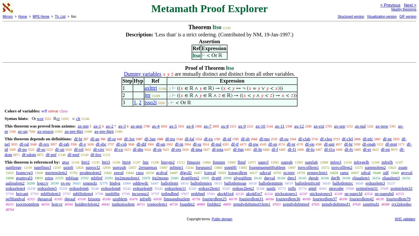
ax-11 (279, 126)
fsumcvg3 (24, 172)
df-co (118, 149)
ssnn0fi (230, 167)
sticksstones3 (321, 193)
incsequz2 (140, 193)
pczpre (289, 172)
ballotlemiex (201, 183)
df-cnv (98, 149)
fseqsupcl (204, 167)
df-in (179, 144)
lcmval (210, 172)
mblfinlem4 (83, 193)
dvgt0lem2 (190, 177)
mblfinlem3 (51, 193)
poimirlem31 (367, 188)
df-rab (64, 144)
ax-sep (339, 126)
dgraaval (44, 198)
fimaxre (193, 162)
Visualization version (382, 16)
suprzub (119, 167)
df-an (94, 138)
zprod (119, 172)
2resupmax (147, 167)
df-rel (78, 149)
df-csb (121, 144)
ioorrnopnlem (27, 204)
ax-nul (360, 126)
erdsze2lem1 (209, 188)
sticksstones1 (286, 193)
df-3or (129, 138)
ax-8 (224, 126)
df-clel (347, 138)
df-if (235, 144)
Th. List (60, 16)
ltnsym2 (168, 162)
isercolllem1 (308, 167)
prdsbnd (198, 193)
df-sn (272, 144)
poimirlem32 (401, 188)
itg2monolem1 (127, 177)
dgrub (314, 177)
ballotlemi (169, 183)
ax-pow (381, 126)
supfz (271, 188)
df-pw (253, 144)
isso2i (151, 102)
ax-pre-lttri (73, 131)
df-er (367, 149)
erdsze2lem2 (243, 188)
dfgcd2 (186, 172)
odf (386, 172)
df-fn (257, 149)
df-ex (208, 138)
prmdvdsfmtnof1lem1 (251, 204)
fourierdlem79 (398, 198)
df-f (275, 149)
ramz (344, 172)
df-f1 (292, 149)
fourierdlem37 (325, 198)
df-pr (291, 144)
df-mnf (73, 154)
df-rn (157, 149)
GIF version (407, 16)
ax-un (23, 131)
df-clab (304, 138)
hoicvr (57, 204)
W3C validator (405, 219)
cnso (140, 172)
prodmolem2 (90, 172)
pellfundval (15, 198)
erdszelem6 (79, 188)
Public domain (222, 219)
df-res (176, 149)
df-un (160, 144)
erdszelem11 (175, 188)
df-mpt (391, 144)
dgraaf (69, 198)
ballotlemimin (270, 183)
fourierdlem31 (251, 198)
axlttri (151, 88)
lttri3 (106, 162)
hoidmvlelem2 (87, 204)
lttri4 (126, 162)
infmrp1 (176, 167)
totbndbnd (170, 193)
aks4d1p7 (254, 193)
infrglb (145, 198)
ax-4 (155, 126)
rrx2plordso (401, 204)
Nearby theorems (403, 9)
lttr (148, 95)
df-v (82, 144)
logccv (42, 183)
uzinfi (68, 167)
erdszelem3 (375, 183)
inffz (292, 188)
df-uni (329, 144)
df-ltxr (96, 154)
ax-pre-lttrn (104, 131)
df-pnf (51, 154)
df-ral (24, 144)
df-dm (138, 149)
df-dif (141, 144)
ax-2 (109, 126)
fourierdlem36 (288, 198)
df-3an (149, 138)
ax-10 (260, 126)
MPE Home (41, 16)
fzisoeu (94, 198)
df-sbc (101, 144)
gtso (65, 162)
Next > (410, 5)
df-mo (264, 138)
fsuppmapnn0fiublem (267, 167)
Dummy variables (142, 74)
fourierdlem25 (214, 198)
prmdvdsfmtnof (296, 204)
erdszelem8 (110, 188)
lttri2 (85, 162)
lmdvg (115, 183)
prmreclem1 (317, 172)
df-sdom (29, 154)
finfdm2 (214, 204)
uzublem (120, 198)
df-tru (170, 138)
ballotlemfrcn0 (307, 183)
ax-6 (190, 126)
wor (40, 118)
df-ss (197, 144)
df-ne (387, 138)
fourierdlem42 (362, 198)
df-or (111, 138)
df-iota (217, 149)
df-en (385, 149)
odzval (265, 172)
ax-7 (207, 126)
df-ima (196, 149)
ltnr (146, 162)
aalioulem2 (15, 183)
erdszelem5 (47, 188)
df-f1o (329, 149)
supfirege (13, 167)
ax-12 (299, 126)
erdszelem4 (15, 188)
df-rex (44, 144)
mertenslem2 (56, 172)
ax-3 (122, 126)
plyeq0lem (243, 177)
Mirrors (8, 16)
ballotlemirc (343, 183)
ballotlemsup (235, 183)
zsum (402, 167)
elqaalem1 (361, 177)
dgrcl (291, 177)
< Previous (390, 5)
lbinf (242, 162)
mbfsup (72, 177)
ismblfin (112, 193)
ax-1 (97, 126)
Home (22, 16)
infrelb (387, 162)
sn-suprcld (353, 193)
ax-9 (242, 126)
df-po (22, 149)
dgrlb (335, 177)
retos (49, 177)
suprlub (311, 162)
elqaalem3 (391, 177)
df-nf (227, 138)
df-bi (78, 138)
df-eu (284, 138)
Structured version (350, 16)
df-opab (368, 144)
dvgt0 (216, 177)
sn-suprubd (384, 193)
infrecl (335, 162)
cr (58, 118)
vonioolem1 (157, 204)
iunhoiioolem (123, 204)
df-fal (189, 138)
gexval (406, 172)
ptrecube (336, 188)
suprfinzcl (42, 167)
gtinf (312, 188)
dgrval (269, 177)
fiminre (219, 162)
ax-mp (83, 126)
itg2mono (160, 177)
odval (366, 172)
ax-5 (173, 126)
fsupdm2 (187, 204)
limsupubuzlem (177, 198)
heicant (22, 193)
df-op (309, 144)
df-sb (245, 138)
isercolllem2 (341, 167)
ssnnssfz (90, 183)
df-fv (349, 149)
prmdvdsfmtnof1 (336, 204)
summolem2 (375, 167)
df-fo (310, 149)
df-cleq (326, 138)
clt (78, 118)
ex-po (66, 183)
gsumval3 (24, 177)
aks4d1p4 (225, 193)
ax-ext (319, 126)
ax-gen (136, 126)
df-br (348, 144)
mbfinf (96, 177)
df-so (41, 149)
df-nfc (368, 138)
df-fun (238, 149)
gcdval (162, 172)
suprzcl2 (93, 167)
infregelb (361, 162)
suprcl (263, 162)
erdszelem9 (142, 188)
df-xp (59, 149)
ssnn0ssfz (371, 204)
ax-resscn (45, 131)
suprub (286, 162)
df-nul (216, 144)
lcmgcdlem (237, 172)
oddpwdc (141, 183)
